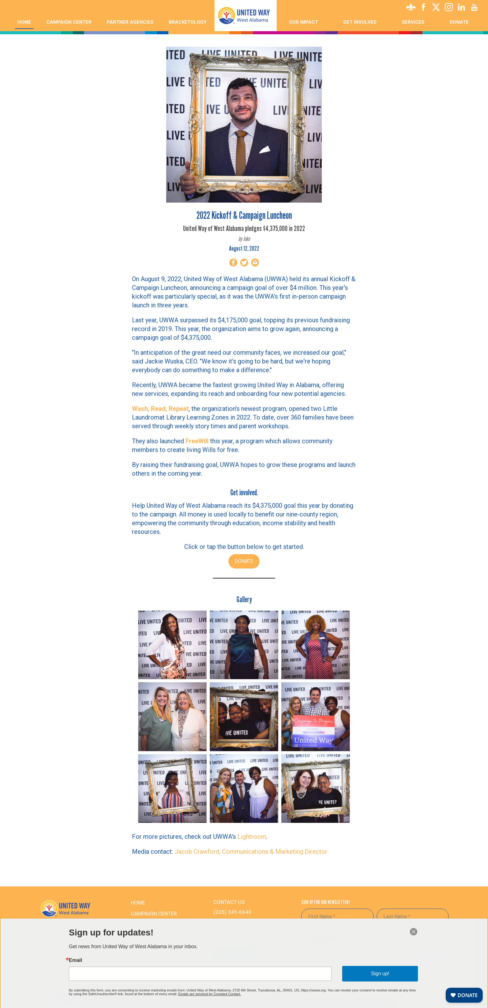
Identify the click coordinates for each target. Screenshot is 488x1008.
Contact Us (234, 955)
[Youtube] (474, 8)
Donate (459, 22)
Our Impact (303, 22)
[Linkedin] (462, 8)
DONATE (244, 561)
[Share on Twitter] (244, 263)
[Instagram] (449, 8)
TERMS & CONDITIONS (154, 994)
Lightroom (251, 836)
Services (413, 22)
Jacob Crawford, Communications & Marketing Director (251, 851)
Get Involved (148, 956)
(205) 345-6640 (232, 912)
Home (24, 22)
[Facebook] (423, 8)
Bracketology (188, 22)
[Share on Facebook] (233, 263)
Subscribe (429, 957)
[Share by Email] (255, 263)
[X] (436, 8)
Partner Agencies (130, 22)
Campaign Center (69, 22)
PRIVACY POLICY (148, 988)
